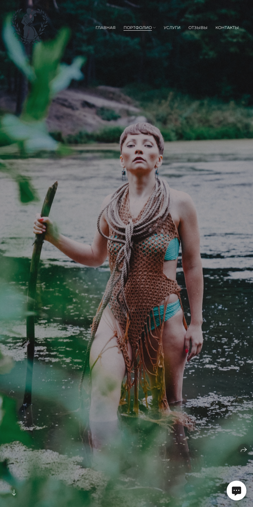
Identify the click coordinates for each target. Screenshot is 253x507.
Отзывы (198, 27)
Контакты (227, 27)
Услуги (172, 27)
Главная (106, 27)
